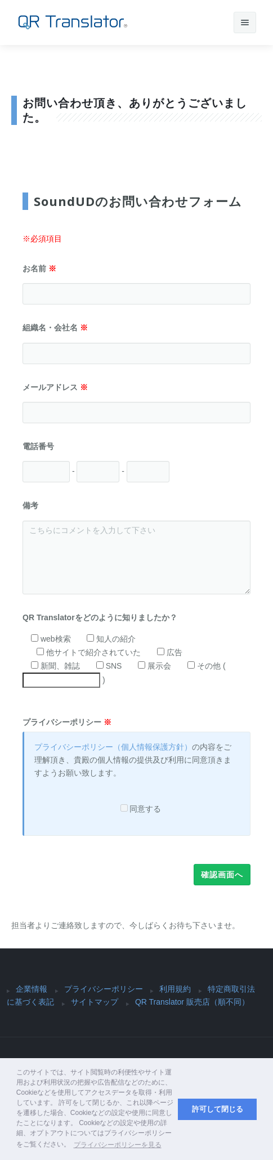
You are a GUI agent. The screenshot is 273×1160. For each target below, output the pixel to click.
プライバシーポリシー (67, 722)
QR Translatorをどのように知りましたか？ (104, 617)
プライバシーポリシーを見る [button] (118, 1145)
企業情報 (31, 988)
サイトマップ (94, 1001)
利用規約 (175, 988)
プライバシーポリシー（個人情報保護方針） (113, 746)
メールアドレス (55, 387)
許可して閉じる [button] (217, 1109)
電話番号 (42, 446)
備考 (30, 505)
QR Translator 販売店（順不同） (192, 1001)
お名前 (39, 268)
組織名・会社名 (55, 327)
